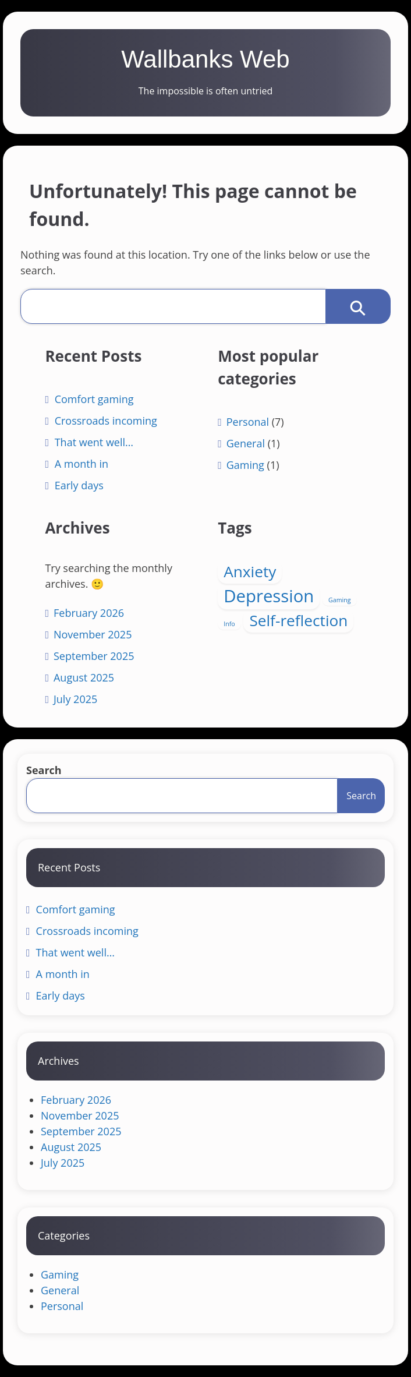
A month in (81, 464)
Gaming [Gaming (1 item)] (339, 600)
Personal (247, 422)
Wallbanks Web (205, 59)
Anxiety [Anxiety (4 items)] (250, 571)
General (245, 443)
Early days (79, 485)
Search (44, 770)
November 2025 (93, 634)
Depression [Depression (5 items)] (269, 596)
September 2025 (94, 656)
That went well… (94, 442)
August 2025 (84, 677)
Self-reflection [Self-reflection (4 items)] (298, 620)
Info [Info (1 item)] (229, 624)
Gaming (245, 465)
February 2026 (89, 613)
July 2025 (75, 699)
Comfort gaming (94, 399)
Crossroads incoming (106, 421)
